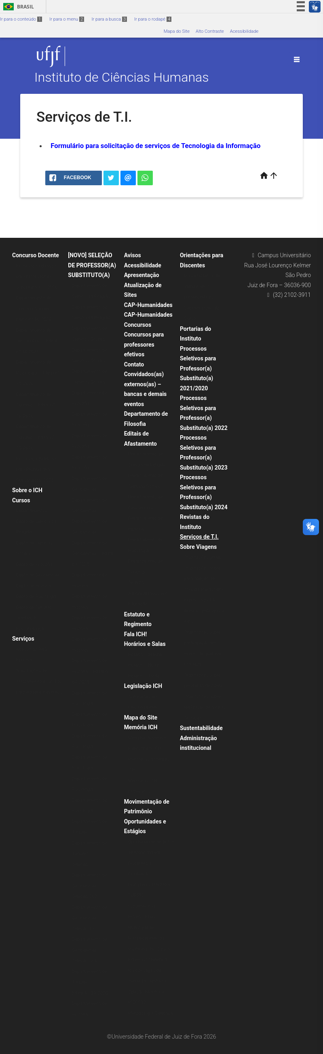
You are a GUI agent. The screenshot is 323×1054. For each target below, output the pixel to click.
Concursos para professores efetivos (144, 344)
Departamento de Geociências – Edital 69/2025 (92, 553)
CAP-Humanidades (148, 305)
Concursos (137, 325)
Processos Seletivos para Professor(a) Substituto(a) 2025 (36, 469)
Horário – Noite (143, 665)
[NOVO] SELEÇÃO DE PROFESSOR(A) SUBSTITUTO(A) (92, 265)
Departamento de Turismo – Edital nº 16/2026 (35, 405)
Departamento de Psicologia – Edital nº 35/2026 (37, 373)
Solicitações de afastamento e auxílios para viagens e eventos (39, 681)
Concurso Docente (35, 255)
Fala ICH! (135, 634)
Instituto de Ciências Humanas (121, 77)
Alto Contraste (210, 31)
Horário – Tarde (144, 676)
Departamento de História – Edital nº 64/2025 (91, 671)
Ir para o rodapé (152, 19)
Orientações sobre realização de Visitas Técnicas (205, 707)
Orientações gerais (203, 557)
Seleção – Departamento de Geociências (89, 875)
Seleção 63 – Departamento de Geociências (89, 939)
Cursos (21, 500)
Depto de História (33, 585)
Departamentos (31, 510)
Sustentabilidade (201, 728)
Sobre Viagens (198, 547)
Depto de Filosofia (34, 564)
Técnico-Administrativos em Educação (147, 593)
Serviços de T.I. (199, 536)
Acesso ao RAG (31, 649)
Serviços (23, 638)
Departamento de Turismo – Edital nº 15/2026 (35, 437)
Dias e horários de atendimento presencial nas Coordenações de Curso (202, 297)
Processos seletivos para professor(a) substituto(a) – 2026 (36, 276)
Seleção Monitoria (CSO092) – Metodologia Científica (150, 1002)
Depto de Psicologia (36, 596)
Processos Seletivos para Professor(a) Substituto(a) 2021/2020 (198, 368)
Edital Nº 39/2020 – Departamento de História (92, 1004)
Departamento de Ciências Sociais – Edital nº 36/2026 (34, 308)
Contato (134, 364)
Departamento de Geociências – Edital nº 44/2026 (36, 341)
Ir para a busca (109, 19)
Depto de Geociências (38, 575)
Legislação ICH (143, 686)
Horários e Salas (145, 644)
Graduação (27, 617)
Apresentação (141, 275)
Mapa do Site (177, 31)
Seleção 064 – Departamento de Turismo (89, 971)
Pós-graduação (31, 628)
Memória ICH (141, 727)
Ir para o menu (66, 19)
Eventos (24, 659)
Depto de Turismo (34, 607)
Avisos (132, 255)
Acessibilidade (244, 31)
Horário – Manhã (145, 654)
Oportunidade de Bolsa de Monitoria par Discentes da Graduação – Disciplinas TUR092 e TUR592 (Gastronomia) (151, 874)
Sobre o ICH (27, 490)
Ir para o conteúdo (21, 19)
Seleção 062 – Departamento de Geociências (89, 907)
